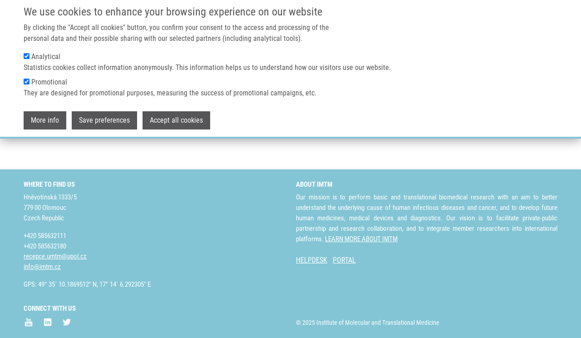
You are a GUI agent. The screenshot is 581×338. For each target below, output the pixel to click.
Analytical (45, 51)
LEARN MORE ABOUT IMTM (361, 239)
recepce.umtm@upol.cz (55, 257)
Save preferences (104, 114)
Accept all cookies (176, 114)
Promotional (49, 76)
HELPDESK (311, 260)
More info (45, 114)
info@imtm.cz (42, 267)
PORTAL (344, 260)
